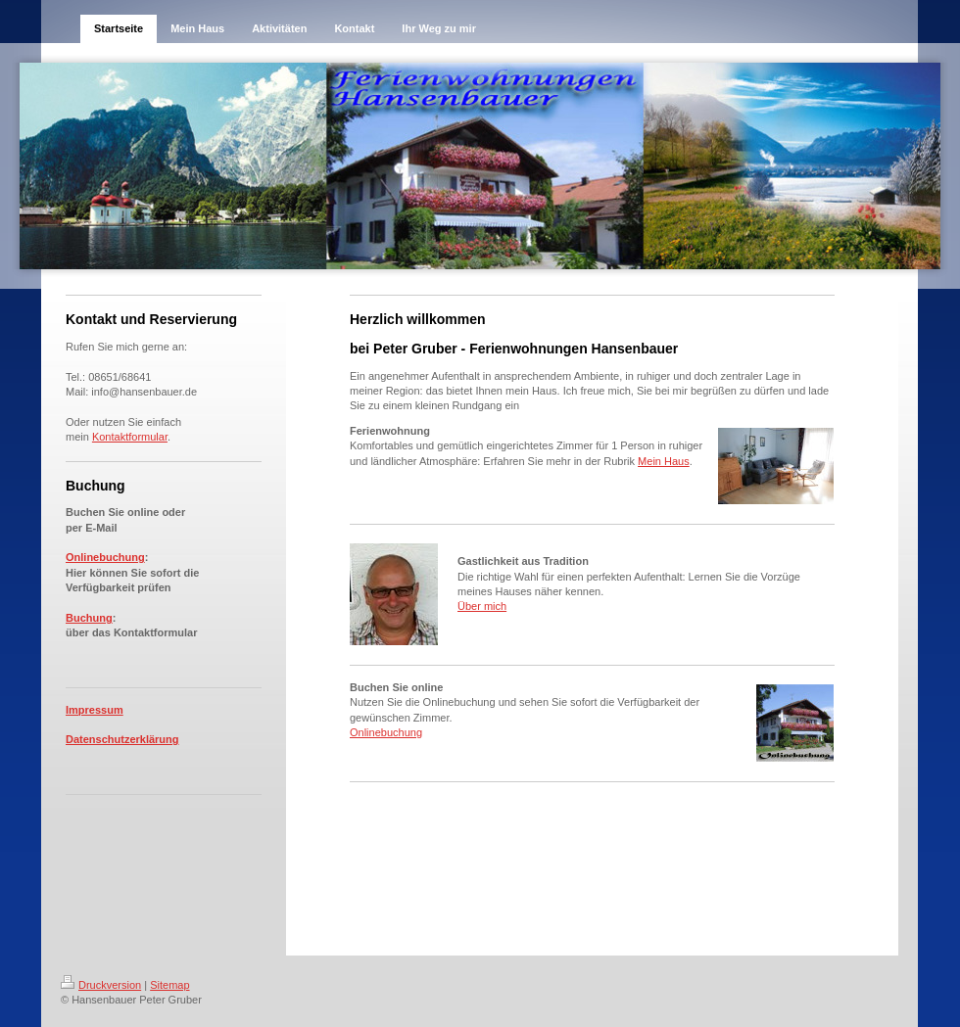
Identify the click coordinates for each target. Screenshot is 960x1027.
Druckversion (101, 985)
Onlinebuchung (105, 557)
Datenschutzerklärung (122, 739)
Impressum (94, 710)
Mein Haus (664, 461)
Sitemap (169, 985)
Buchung (89, 618)
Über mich (481, 606)
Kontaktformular (130, 437)
